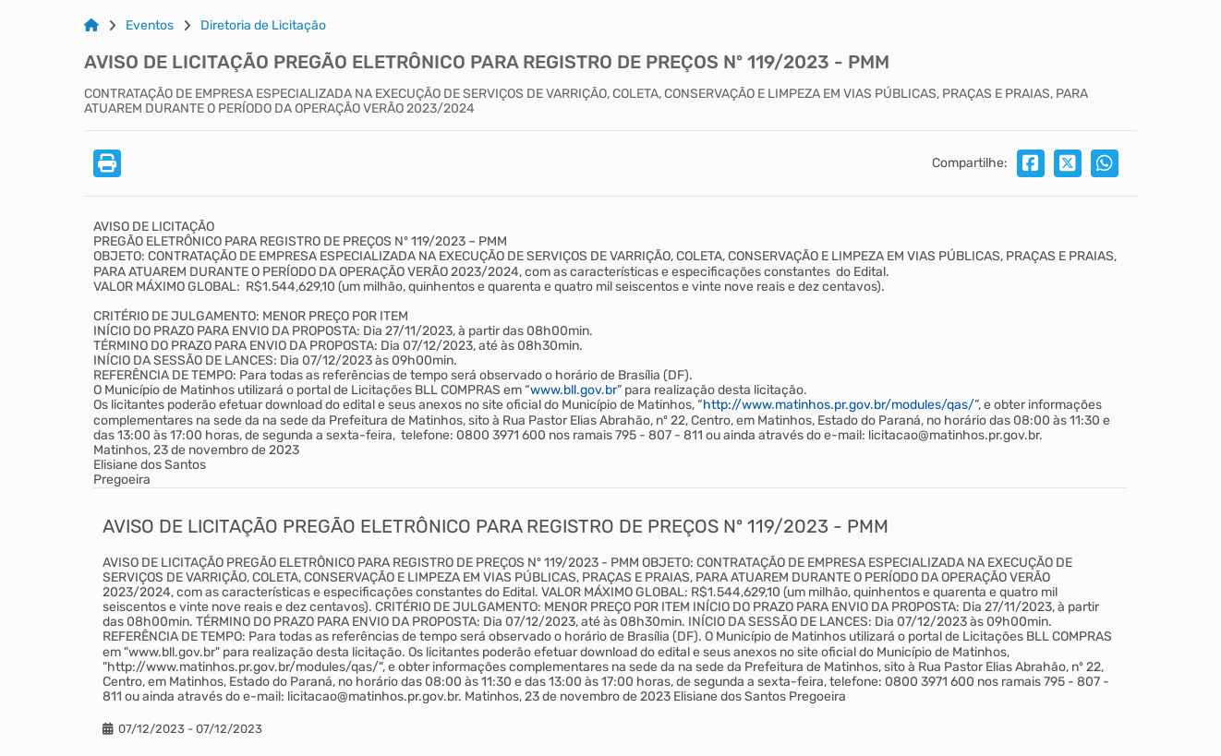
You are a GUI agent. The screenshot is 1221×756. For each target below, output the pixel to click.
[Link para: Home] (91, 25)
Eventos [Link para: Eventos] (150, 25)
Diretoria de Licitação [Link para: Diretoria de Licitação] (263, 25)
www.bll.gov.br (573, 390)
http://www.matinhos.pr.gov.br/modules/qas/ (838, 405)
